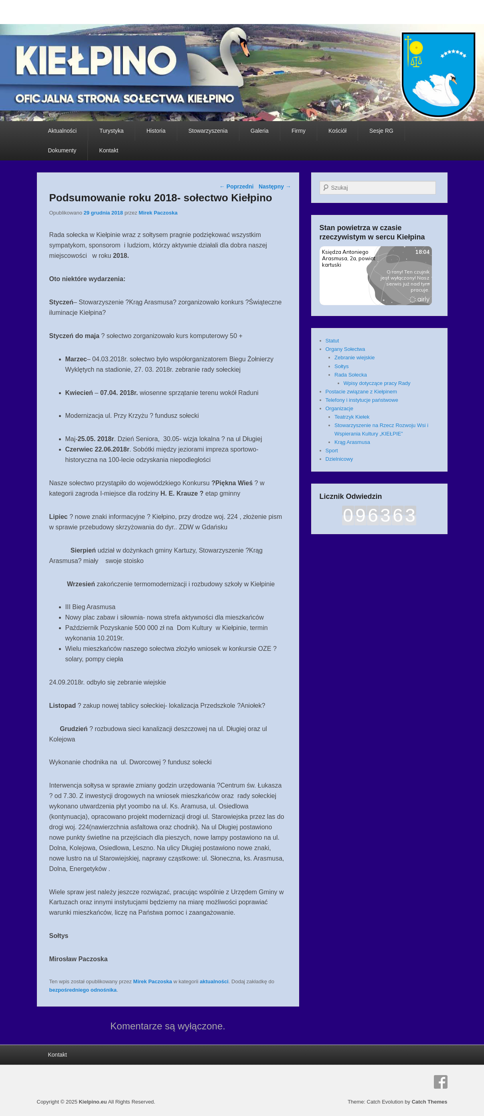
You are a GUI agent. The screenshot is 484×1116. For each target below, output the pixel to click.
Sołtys (341, 366)
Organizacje (339, 408)
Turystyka (111, 131)
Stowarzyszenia (208, 131)
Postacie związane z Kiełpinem (361, 392)
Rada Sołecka (350, 375)
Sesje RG (381, 131)
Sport (332, 451)
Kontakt (108, 150)
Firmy (299, 131)
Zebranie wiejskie (354, 357)
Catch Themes (430, 1102)
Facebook (441, 1082)
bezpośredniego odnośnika (83, 990)
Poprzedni (236, 186)
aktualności (214, 981)
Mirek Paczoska (158, 213)
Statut (332, 341)
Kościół (337, 131)
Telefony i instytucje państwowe (362, 400)
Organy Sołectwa (345, 349)
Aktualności (62, 131)
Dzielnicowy (339, 459)
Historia (155, 131)
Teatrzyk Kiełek (351, 417)
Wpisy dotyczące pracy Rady (377, 383)
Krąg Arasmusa (352, 442)
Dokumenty (62, 150)
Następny (275, 186)
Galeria (260, 131)
